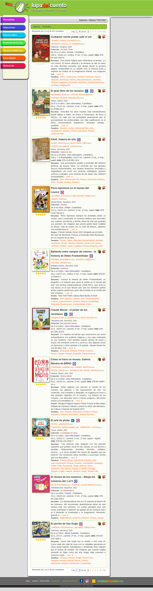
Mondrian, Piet (57, 468)
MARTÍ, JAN (59, 199)
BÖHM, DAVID (60, 370)
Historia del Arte (82, 128)
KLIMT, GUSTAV (60, 143)
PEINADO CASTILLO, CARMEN (68, 44)
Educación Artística (95, 179)
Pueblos (81, 77)
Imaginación (65, 85)
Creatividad (93, 301)
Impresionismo (88, 353)
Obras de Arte (57, 134)
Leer (60, 74)
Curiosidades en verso (68, 433)
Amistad (54, 85)
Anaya (53, 430)
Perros (63, 240)
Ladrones (55, 246)
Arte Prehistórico (58, 463)
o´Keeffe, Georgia (87, 468)
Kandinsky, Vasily (71, 466)
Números (76, 518)
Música (84, 301)
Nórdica (54, 373)
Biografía (55, 304)
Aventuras (64, 80)
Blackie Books (56, 202)
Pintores (75, 182)
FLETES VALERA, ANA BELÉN (67, 98)
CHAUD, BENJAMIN (82, 94)
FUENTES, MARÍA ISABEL (65, 427)
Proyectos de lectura (12, 43)
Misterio (79, 243)
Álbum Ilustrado (72, 533)
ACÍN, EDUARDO (61, 485)
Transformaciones (96, 82)
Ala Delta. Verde (66, 49)
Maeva (53, 101)
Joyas (70, 246)
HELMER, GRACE (85, 527)
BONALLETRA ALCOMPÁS (65, 318)
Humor (98, 77)
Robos (63, 246)
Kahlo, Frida (56, 466)
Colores (54, 301)
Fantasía (89, 77)
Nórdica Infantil (66, 376)
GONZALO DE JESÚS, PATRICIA (87, 370)
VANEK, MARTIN (84, 367)
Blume (53, 149)
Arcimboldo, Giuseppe (93, 463)
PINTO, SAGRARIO (62, 424)
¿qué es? (56, 581)
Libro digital (12, 58)
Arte (91, 128)
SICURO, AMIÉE (85, 259)
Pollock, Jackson (73, 471)
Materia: (36, 27)
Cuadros (77, 246)
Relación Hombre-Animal (62, 560)
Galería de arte (66, 152)
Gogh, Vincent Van (90, 471)
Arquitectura (56, 131)
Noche (73, 80)
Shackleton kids (57, 321)
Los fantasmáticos (67, 491)
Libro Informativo (73, 103)
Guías (70, 128)
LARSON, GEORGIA (62, 527)
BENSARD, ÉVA (60, 94)
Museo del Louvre (93, 243)
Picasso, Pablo (57, 471)
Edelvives (54, 47)
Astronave (55, 530)
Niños (62, 77)
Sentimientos (66, 304)
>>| (104, 32)
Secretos (97, 80)
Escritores (72, 82)
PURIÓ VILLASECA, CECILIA (66, 146)
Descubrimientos (84, 80)
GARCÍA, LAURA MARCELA (87, 485)
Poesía (63, 460)
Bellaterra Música (57, 266)
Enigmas (94, 246)
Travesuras (71, 77)
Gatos (69, 240)
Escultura (82, 131)
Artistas (66, 131)
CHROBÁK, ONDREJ (62, 367)
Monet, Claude (57, 353)
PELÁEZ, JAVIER (61, 263)
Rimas (70, 460)
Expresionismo (65, 301)
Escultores (73, 414)
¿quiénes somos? (69, 581)
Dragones (63, 82)
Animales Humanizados (83, 240)
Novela (70, 52)
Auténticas (64, 268)
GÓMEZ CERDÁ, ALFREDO (66, 41)
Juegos (100, 518)
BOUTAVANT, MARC (84, 196)
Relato (68, 207)
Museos (63, 128)
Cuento (68, 493)
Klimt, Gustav (57, 182)
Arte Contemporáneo (90, 299)
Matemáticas (65, 518)
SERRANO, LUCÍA (91, 427)
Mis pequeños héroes (68, 323)
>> (100, 32)
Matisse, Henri (86, 466)
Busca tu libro (12, 35)
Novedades (12, 20)
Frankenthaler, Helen (82, 304)
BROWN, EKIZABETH (63, 259)
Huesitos (63, 205)
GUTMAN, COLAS (61, 196)
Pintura (54, 82)
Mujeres (68, 299)
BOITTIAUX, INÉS (81, 143)
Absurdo (55, 80)
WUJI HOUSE (89, 318)
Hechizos (82, 82)
